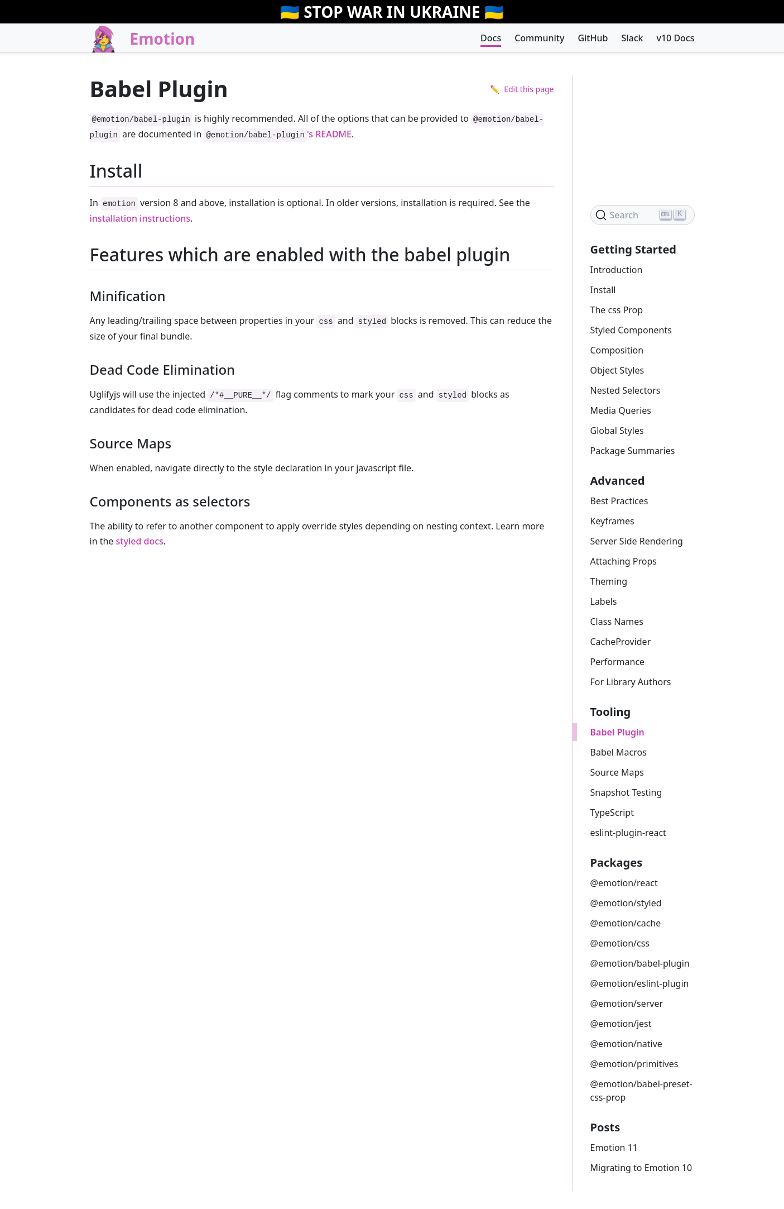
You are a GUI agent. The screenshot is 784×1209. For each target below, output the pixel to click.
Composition (617, 350)
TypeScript (612, 812)
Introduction (616, 270)
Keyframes (612, 521)
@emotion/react (624, 883)
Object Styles (617, 370)
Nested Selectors (625, 390)
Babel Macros (618, 752)
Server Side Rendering (636, 541)
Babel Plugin (617, 732)
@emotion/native (626, 1044)
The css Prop (616, 310)
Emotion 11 (614, 1147)
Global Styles (617, 430)
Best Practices (619, 501)
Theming (609, 581)
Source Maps (617, 772)
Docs (490, 38)
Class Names (617, 621)
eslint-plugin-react (628, 832)
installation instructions (140, 218)
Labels (603, 601)
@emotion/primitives (634, 1064)
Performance (617, 662)
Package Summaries (632, 451)
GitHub (593, 38)
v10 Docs (675, 38)
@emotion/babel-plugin (640, 963)
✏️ (522, 89)
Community (539, 38)
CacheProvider (620, 641)
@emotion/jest (621, 1023)
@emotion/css (620, 943)
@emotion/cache (625, 923)
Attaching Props (623, 561)
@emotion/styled (626, 903)
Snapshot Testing (626, 792)
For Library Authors (630, 682)
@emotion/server (626, 1003)
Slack (632, 38)
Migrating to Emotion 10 (641, 1168)
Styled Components (631, 330)
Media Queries (620, 410)
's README (278, 134)
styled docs (139, 541)
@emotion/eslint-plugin (639, 983)
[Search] (642, 215)
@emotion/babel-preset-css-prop (641, 1090)
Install (603, 290)
